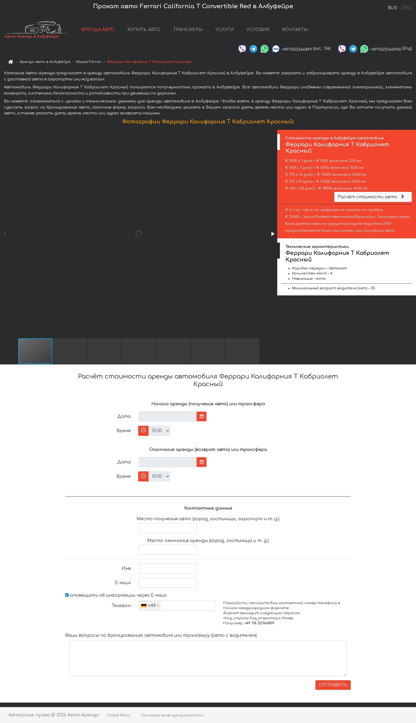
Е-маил (123, 582)
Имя (126, 568)
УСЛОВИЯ (257, 29)
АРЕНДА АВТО (98, 29)
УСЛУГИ (224, 29)
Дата (124, 416)
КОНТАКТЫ (295, 29)
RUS (392, 8)
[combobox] (150, 605)
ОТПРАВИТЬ (333, 685)
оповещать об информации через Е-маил (116, 595)
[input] (168, 416)
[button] (272, 234)
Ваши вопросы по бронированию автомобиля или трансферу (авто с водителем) (161, 635)
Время (123, 430)
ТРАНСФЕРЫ (188, 29)
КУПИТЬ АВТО (144, 29)
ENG (406, 8)
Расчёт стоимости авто (372, 197)
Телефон (121, 605)
